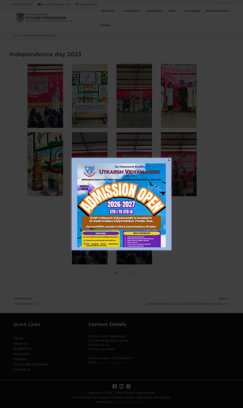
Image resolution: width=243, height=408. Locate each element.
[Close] (169, 160)
